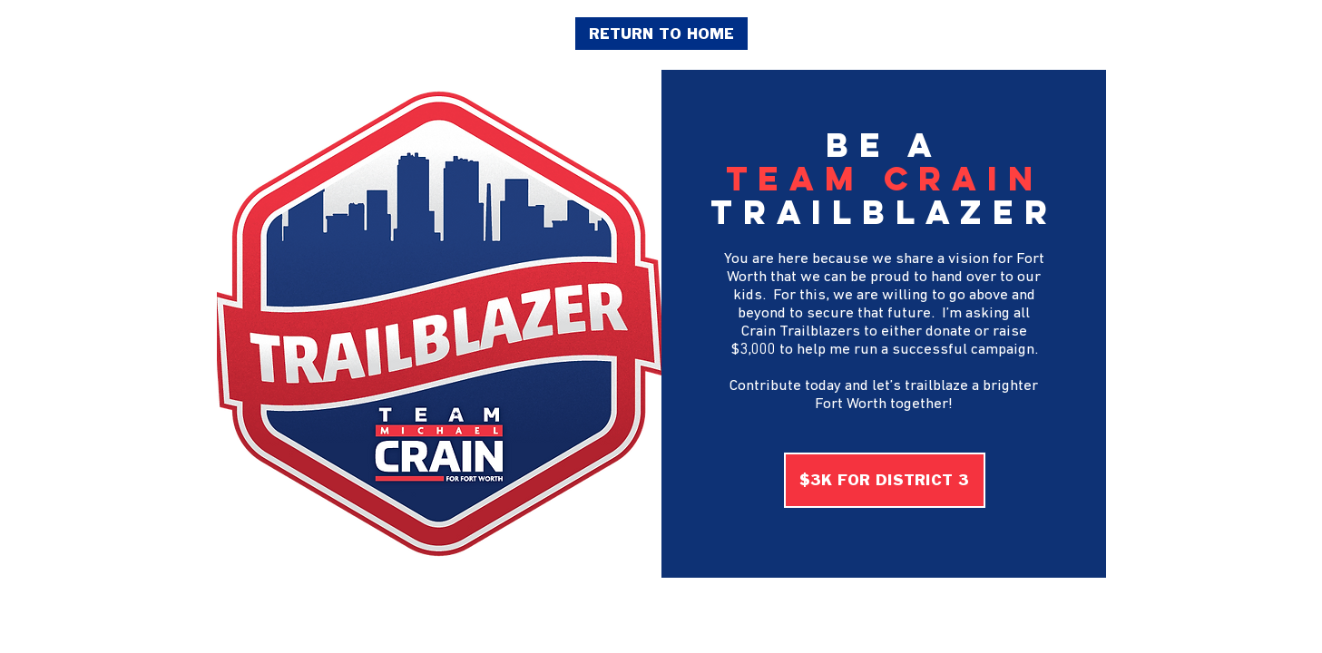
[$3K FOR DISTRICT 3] (884, 480)
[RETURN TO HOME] (661, 33)
